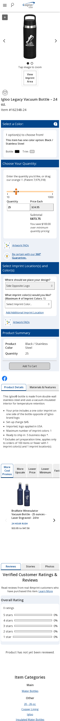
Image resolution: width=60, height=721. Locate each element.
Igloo (30, 673)
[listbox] (28, 304)
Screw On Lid (30, 688)
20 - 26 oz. (30, 662)
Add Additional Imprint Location (25, 312)
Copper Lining (30, 668)
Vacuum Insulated (30, 704)
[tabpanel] (30, 593)
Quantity (12, 201)
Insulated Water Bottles (30, 678)
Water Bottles (30, 649)
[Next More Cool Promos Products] (54, 520)
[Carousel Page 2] (32, 63)
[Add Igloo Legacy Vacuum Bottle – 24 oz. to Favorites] (5, 92)
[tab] (13, 387)
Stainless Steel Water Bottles (30, 693)
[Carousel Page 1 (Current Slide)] (28, 63)
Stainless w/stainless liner (30, 699)
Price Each (36, 201)
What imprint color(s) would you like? (28, 296)
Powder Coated (30, 683)
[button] (30, 78)
